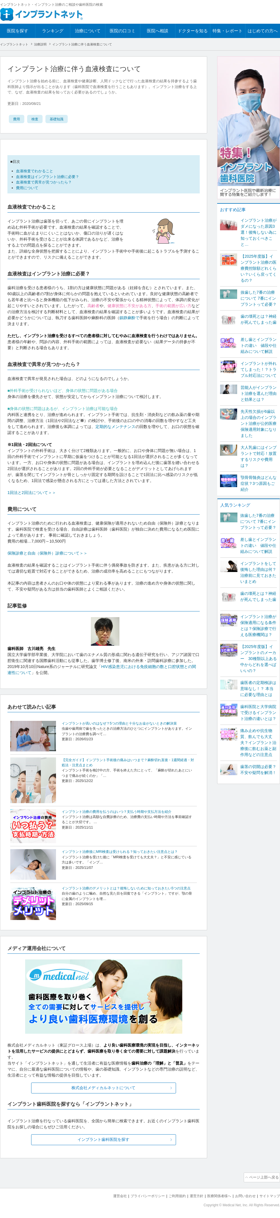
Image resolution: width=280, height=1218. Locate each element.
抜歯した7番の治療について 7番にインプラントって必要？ (259, 298)
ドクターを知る (193, 30)
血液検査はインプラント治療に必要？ (47, 177)
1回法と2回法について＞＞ (31, 492)
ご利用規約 (170, 1195)
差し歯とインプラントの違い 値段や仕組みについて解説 (259, 345)
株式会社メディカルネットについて (103, 1087)
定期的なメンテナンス (115, 426)
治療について (88, 30)
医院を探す (17, 30)
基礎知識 (60, 119)
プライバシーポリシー (138, 1195)
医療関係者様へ (215, 1195)
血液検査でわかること (34, 171)
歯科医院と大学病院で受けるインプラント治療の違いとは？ (258, 712)
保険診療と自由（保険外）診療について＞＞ (47, 553)
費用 (17, 119)
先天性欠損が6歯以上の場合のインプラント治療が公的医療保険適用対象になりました (259, 423)
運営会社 (108, 1195)
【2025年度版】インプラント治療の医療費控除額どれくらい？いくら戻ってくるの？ (259, 268)
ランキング (52, 30)
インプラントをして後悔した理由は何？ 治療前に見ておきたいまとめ (258, 572)
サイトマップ (269, 1195)
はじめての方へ (263, 30)
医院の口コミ (122, 30)
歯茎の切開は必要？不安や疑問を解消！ (258, 769)
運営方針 (190, 1195)
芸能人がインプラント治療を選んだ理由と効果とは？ (259, 393)
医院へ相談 (157, 30)
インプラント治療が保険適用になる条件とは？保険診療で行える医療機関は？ (258, 625)
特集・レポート (228, 30)
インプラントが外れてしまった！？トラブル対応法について (259, 369)
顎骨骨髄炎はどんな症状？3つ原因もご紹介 (259, 483)
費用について (27, 188)
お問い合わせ (243, 1195)
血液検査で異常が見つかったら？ (44, 182)
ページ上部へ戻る (263, 1177)
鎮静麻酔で (129, 317)
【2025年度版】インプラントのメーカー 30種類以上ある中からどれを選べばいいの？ (258, 658)
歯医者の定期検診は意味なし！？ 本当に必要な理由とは (258, 688)
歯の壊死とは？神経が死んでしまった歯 (259, 319)
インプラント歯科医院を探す (103, 1139)
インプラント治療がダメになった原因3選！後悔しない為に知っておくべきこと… (259, 232)
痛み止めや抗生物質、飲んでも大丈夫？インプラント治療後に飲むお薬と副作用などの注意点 (258, 742)
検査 (37, 119)
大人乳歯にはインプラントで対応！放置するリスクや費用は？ (259, 456)
